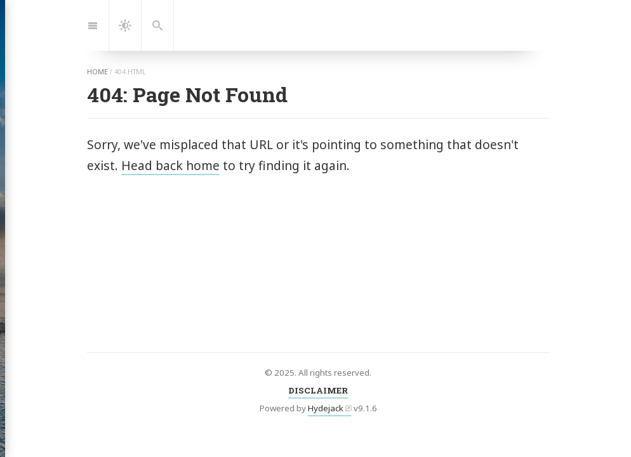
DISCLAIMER (318, 390)
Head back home (170, 165)
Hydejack (325, 408)
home (97, 71)
